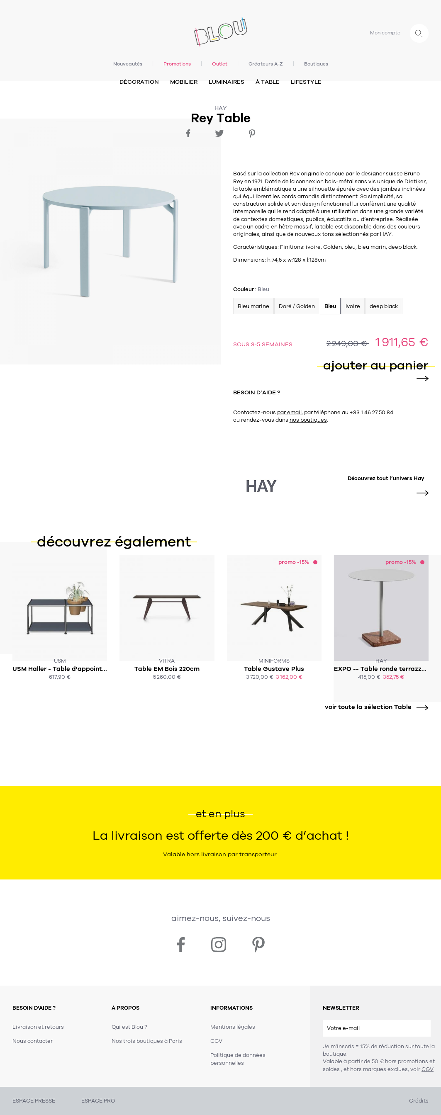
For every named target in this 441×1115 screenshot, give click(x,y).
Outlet (219, 64)
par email (289, 412)
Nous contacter (32, 1041)
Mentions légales (232, 1027)
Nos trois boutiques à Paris (147, 1041)
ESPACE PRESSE (33, 1101)
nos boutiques (308, 420)
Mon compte (385, 32)
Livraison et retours (38, 1027)
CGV (428, 1069)
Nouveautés (127, 64)
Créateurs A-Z (266, 64)
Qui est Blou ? (129, 1027)
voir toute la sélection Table (373, 707)
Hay (220, 108)
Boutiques (316, 64)
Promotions (177, 64)
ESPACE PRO (98, 1101)
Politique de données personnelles (238, 1059)
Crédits (419, 1101)
